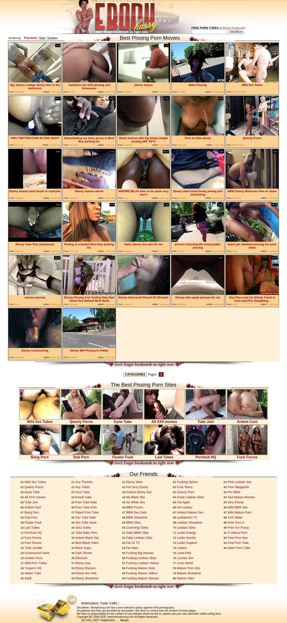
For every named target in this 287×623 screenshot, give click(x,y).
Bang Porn (39, 455)
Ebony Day (82, 563)
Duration (52, 37)
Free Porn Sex (237, 537)
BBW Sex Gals (136, 512)
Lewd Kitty (184, 553)
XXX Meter (235, 517)
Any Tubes (82, 487)
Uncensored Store (37, 553)
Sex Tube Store (86, 522)
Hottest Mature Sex (190, 512)
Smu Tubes (83, 527)
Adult (28, 578)
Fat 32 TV (133, 543)
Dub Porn (81, 455)
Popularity (30, 37)
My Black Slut (135, 497)
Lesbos (182, 548)
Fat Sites (132, 548)
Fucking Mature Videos (142, 573)
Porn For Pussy (238, 527)
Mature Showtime (189, 573)
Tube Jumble (33, 548)
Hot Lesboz (185, 507)
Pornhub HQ (205, 455)
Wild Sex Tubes (39, 420)
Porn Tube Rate (86, 502)
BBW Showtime (136, 517)
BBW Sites (133, 522)
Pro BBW (234, 492)
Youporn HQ (33, 568)
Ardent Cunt (247, 420)
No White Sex (135, 502)
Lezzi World (185, 563)
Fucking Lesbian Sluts (141, 558)
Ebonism (81, 558)
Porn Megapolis (238, 487)
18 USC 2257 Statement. (98, 620)
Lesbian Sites (186, 527)
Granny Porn (185, 492)
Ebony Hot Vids (85, 573)
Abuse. (125, 620)
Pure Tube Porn (86, 507)
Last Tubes (164, 455)
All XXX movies (164, 420)
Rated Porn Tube (87, 512)
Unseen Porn (34, 558)
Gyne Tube (122, 420)
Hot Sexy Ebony (137, 487)
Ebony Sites (134, 482)
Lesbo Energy (186, 532)
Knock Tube (83, 497)
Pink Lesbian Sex (239, 482)
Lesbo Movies (186, 537)
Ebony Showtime (86, 578)
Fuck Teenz (185, 487)
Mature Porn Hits (188, 568)
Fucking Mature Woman (142, 578)
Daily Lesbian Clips (139, 537)
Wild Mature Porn (239, 512)
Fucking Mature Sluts (140, 568)
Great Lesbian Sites (190, 497)
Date (42, 37)
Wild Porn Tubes (36, 563)
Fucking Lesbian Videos (142, 563)
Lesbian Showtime (189, 522)
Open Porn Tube (239, 548)
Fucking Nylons (187, 482)
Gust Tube (82, 492)
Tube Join (205, 420)
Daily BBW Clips (137, 532)
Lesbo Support (187, 543)
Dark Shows (83, 553)
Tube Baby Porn (86, 532)
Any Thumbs (84, 482)
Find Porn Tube (238, 543)
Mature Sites (185, 578)
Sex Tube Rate (85, 517)
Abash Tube (33, 573)
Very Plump (236, 502)
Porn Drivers (33, 543)
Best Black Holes (87, 543)
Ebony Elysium (85, 568)
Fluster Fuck (122, 455)
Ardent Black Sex (87, 537)
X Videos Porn (237, 532)
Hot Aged (183, 502)
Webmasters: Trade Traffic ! (100, 603)
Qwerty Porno (81, 420)
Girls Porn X (236, 522)
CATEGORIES (135, 374)
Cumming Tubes (137, 527)
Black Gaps (83, 548)
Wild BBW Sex (238, 507)
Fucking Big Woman (140, 553)
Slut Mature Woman (241, 497)
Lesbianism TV (187, 517)
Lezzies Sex (185, 558)
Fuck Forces (247, 455)
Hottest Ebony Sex (139, 492)
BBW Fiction (134, 507)
